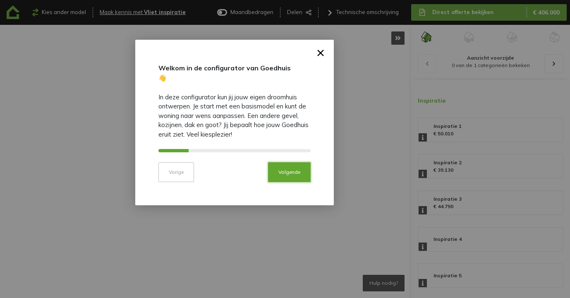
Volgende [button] (340, 204)
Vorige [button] (226, 204)
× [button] (371, 86)
